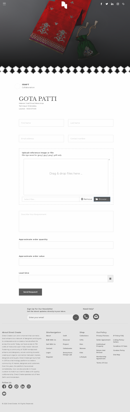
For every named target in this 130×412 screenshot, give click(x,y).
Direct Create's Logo (65, 4)
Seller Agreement (103, 340)
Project (66, 344)
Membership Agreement (101, 358)
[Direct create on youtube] (4, 393)
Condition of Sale (120, 346)
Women (83, 348)
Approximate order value (32, 256)
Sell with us (51, 344)
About (48, 336)
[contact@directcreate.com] (123, 3)
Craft (65, 336)
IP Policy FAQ (118, 336)
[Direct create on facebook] (4, 386)
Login (48, 353)
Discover (66, 340)
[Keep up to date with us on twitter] (106, 3)
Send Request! (30, 292)
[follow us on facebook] (101, 3)
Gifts (81, 340)
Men (81, 344)
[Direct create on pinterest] (16, 386)
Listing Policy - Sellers (119, 341)
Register (49, 357)
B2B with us (51, 340)
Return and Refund (100, 351)
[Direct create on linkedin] (112, 3)
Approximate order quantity (33, 239)
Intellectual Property (100, 345)
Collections (84, 336)
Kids (81, 353)
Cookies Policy (119, 350)
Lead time (24, 273)
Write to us (96, 316)
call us (86, 316)
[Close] (109, 159)
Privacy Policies (102, 336)
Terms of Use (101, 363)
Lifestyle (83, 357)
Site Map (116, 355)
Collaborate (67, 348)
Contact (49, 348)
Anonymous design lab (67, 354)
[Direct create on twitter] (10, 386)
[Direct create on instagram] (117, 3)
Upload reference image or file (42, 154)
